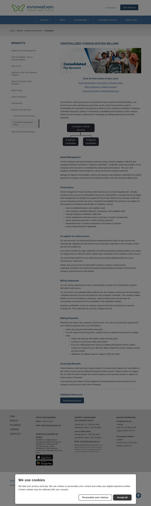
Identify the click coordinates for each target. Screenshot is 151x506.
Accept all (122, 497)
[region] (75, 489)
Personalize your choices (95, 497)
